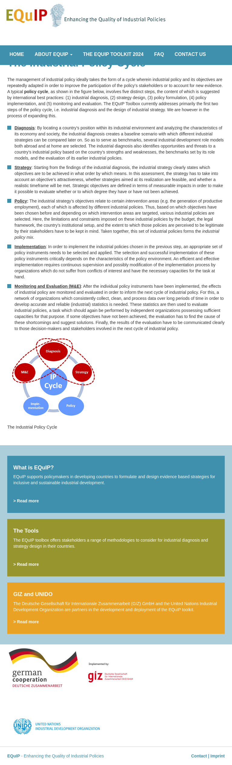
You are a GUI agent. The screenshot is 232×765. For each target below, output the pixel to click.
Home (17, 54)
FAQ (159, 54)
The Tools (26, 531)
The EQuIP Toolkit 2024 (113, 54)
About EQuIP (53, 54)
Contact (199, 756)
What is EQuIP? (33, 468)
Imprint (218, 756)
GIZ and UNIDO (33, 594)
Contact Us (190, 54)
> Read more (26, 500)
